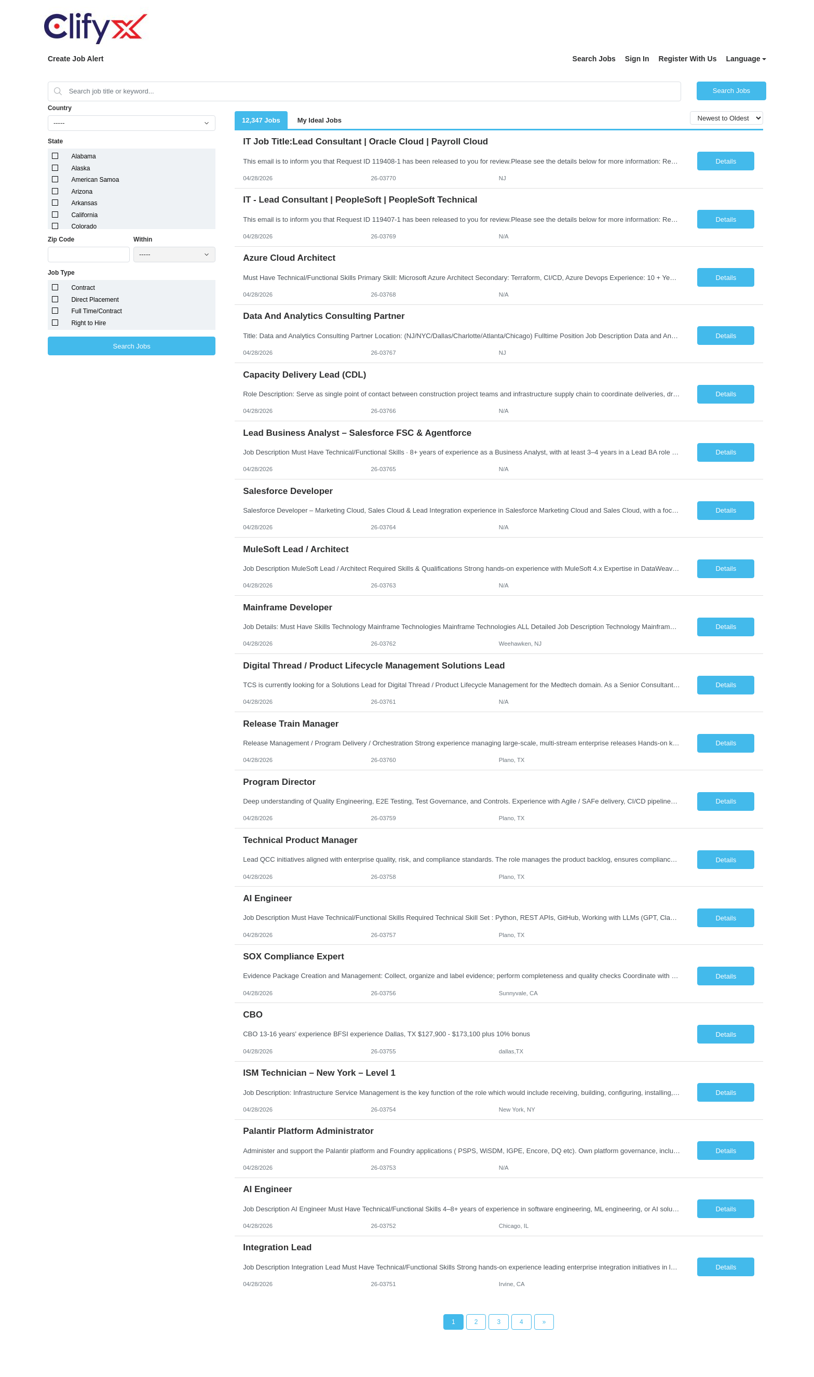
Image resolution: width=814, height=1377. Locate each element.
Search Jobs (594, 59)
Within (143, 239)
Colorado (84, 226)
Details (725, 161)
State (55, 141)
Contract (82, 287)
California (84, 215)
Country (60, 108)
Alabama (83, 156)
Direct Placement (94, 299)
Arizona (81, 191)
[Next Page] (544, 1322)
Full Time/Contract (96, 311)
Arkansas (84, 203)
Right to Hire (88, 323)
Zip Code (61, 239)
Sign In (637, 59)
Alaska (80, 168)
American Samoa (95, 179)
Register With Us (688, 59)
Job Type (61, 272)
